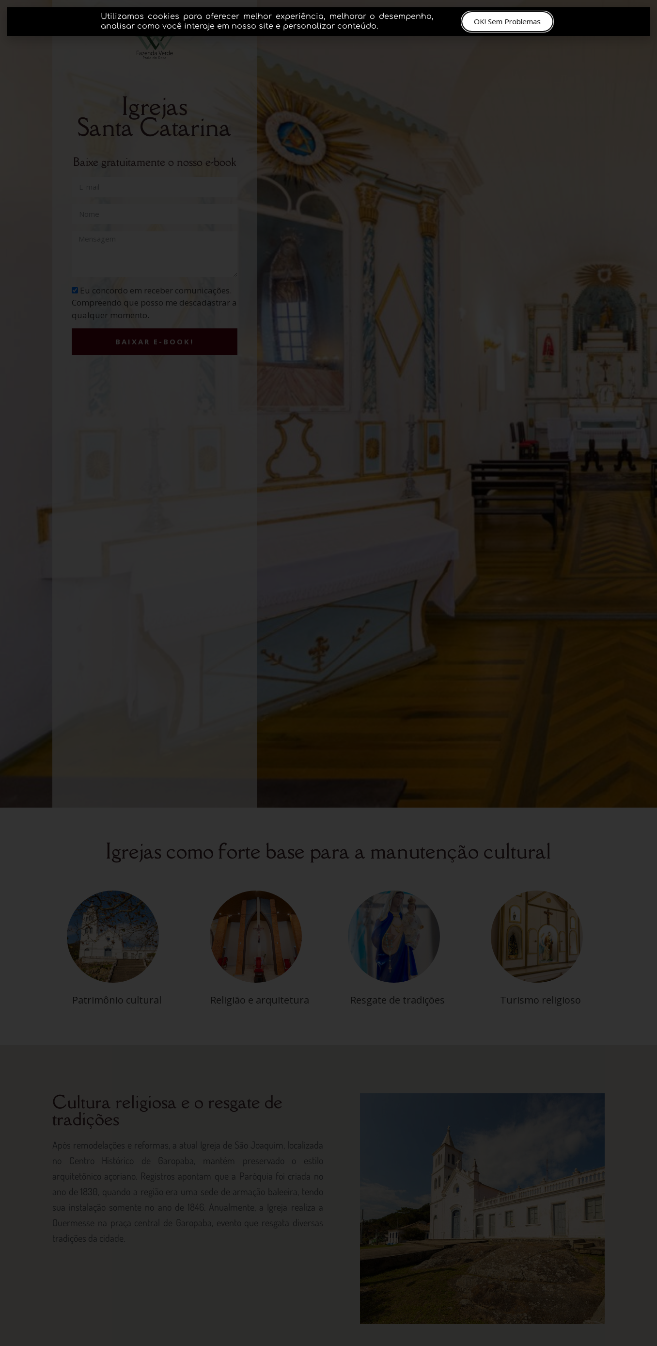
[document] (328, 673)
